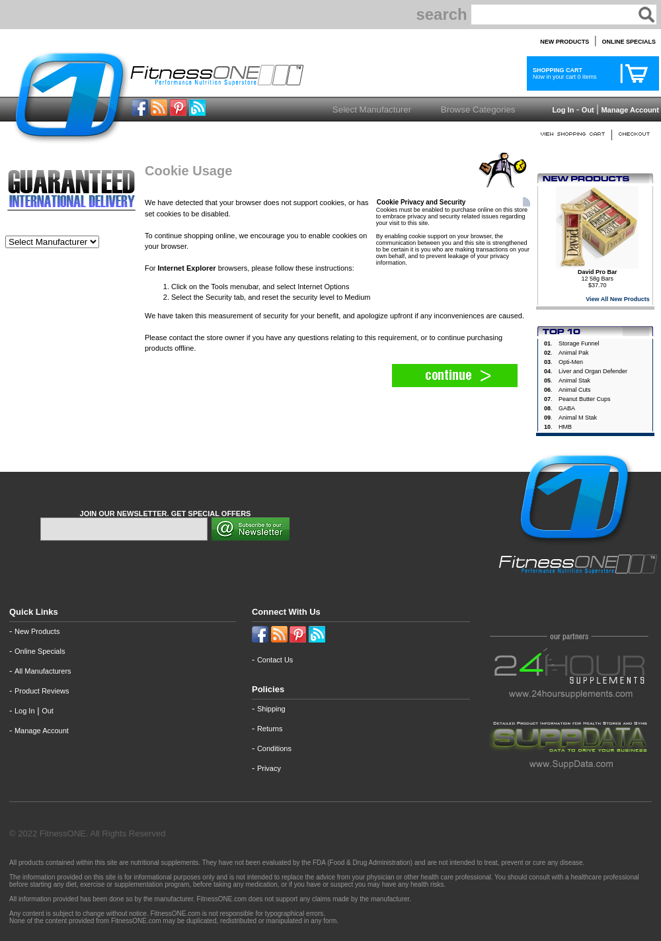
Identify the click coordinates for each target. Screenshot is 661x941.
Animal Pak (574, 352)
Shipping (271, 709)
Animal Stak (574, 380)
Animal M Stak (578, 417)
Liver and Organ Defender (593, 371)
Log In (562, 110)
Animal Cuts (575, 389)
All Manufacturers (43, 671)
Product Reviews (42, 691)
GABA (567, 408)
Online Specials (40, 651)
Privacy (269, 768)
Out (588, 110)
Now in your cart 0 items (563, 73)
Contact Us (275, 660)
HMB (565, 427)
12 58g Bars (597, 275)
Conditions (274, 748)
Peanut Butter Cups (585, 399)
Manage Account (629, 110)
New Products (37, 631)
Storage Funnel (579, 343)
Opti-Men (571, 362)
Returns (270, 729)
